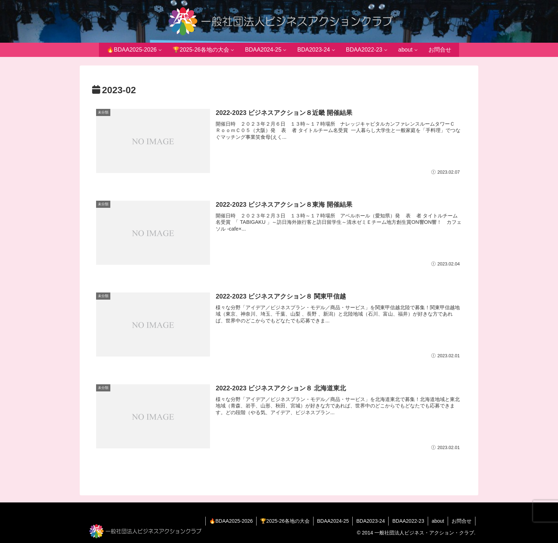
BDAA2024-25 (333, 521)
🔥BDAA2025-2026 (231, 521)
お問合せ (462, 521)
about (438, 521)
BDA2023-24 (370, 521)
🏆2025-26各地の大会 (284, 521)
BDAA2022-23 (408, 521)
